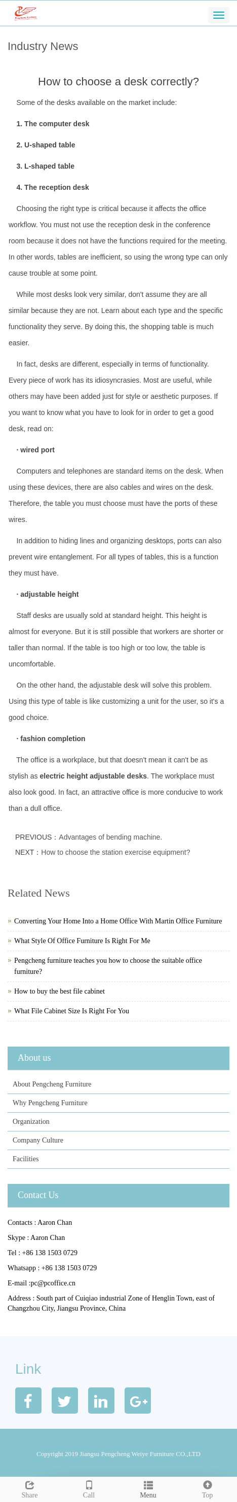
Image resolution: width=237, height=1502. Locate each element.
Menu (148, 1488)
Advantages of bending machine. (110, 837)
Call (88, 1488)
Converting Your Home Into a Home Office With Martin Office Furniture (118, 921)
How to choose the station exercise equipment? (115, 852)
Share (29, 1488)
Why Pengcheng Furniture (50, 1103)
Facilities (25, 1159)
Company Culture (38, 1140)
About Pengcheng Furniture (52, 1084)
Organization (31, 1121)
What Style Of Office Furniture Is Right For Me (82, 941)
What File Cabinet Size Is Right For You (71, 1011)
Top (207, 1488)
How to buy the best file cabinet (59, 991)
